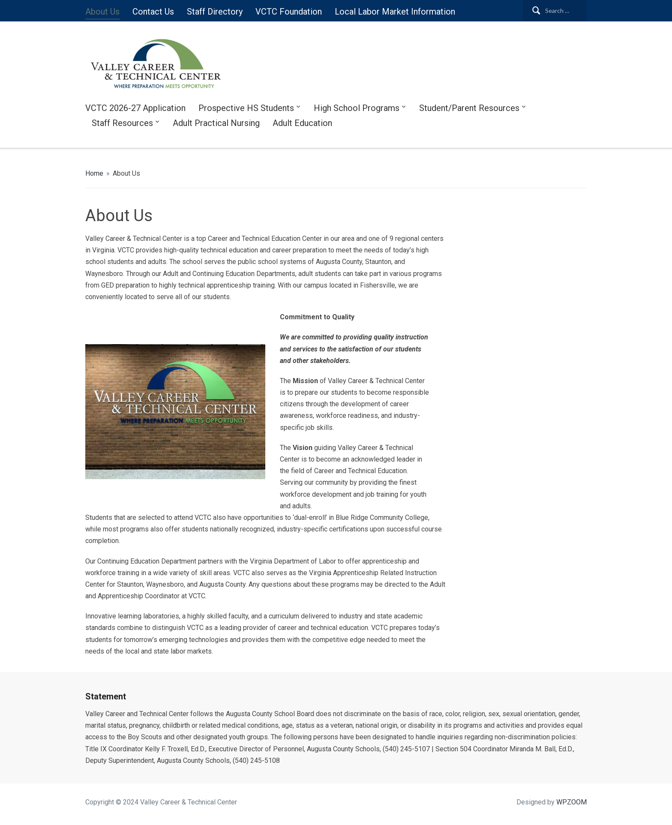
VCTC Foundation (288, 11)
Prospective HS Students (246, 108)
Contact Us (153, 11)
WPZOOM (571, 802)
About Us (102, 11)
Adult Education (302, 123)
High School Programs (356, 108)
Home (94, 173)
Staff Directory (215, 11)
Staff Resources (122, 123)
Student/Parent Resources (469, 108)
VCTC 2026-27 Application (135, 108)
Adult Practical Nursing (216, 123)
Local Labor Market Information (395, 11)
